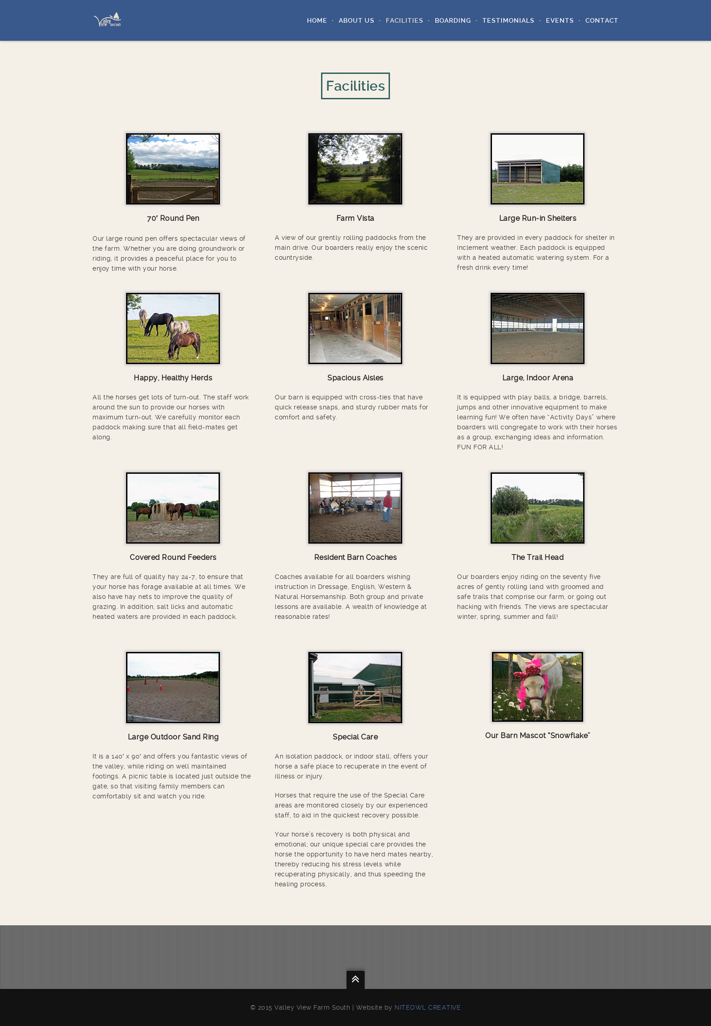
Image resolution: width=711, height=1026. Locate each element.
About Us (357, 20)
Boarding (453, 20)
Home (317, 20)
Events (560, 20)
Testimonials (508, 20)
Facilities (405, 20)
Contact (601, 20)
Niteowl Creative (427, 1007)
